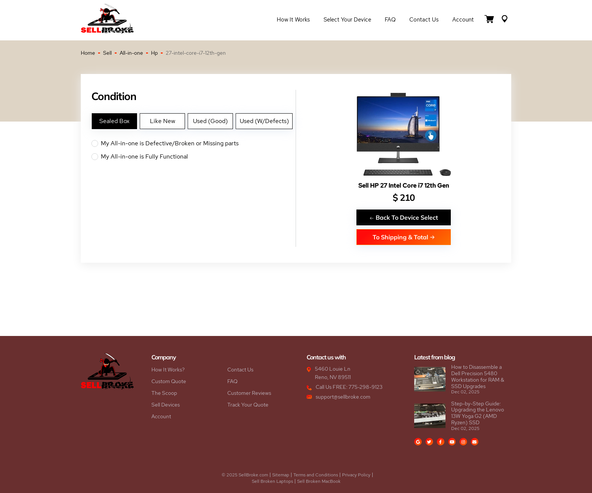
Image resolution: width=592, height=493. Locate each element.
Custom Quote (168, 381)
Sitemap (280, 475)
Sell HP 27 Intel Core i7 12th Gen (403, 185)
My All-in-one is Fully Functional (193, 156)
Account (463, 19)
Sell (107, 52)
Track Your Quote (247, 404)
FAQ (390, 19)
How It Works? (168, 369)
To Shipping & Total (404, 237)
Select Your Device (347, 19)
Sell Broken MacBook (319, 481)
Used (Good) (210, 121)
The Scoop (164, 393)
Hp (154, 52)
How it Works (293, 19)
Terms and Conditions (315, 475)
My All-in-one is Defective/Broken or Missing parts (193, 143)
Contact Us (424, 19)
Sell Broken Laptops (272, 481)
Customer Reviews (249, 393)
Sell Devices (165, 404)
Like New (162, 121)
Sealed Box (114, 121)
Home (88, 52)
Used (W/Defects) (264, 121)
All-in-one (131, 52)
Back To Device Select (403, 217)
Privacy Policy (356, 475)
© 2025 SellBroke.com (245, 475)
